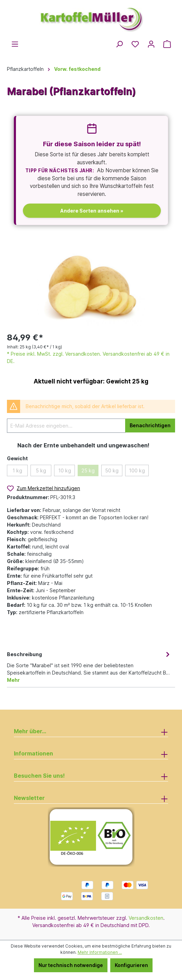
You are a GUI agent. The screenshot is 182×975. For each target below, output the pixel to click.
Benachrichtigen (150, 425)
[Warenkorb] (167, 44)
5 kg (41, 470)
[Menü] (15, 44)
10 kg (64, 470)
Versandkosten (146, 918)
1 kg (17, 470)
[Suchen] (119, 44)
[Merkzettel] (135, 44)
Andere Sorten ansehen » (91, 211)
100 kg (137, 470)
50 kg (112, 470)
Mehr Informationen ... (100, 952)
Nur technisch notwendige (70, 965)
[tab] (89, 666)
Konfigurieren (131, 965)
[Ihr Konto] (151, 44)
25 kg (88, 470)
